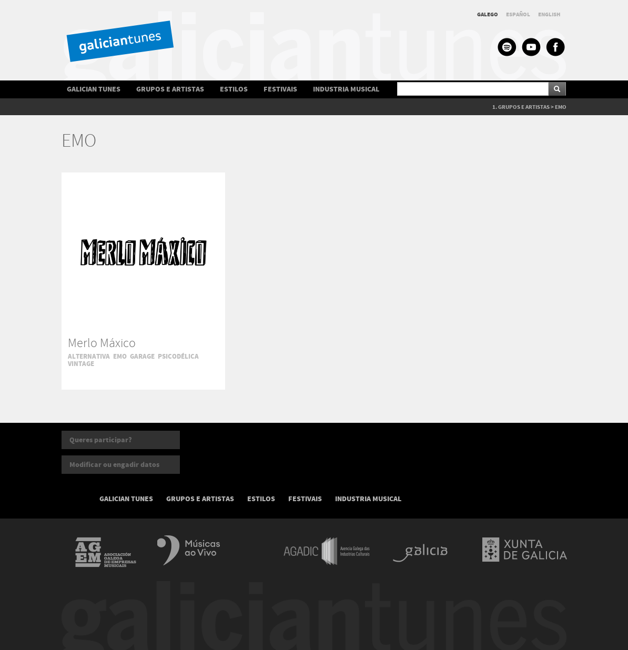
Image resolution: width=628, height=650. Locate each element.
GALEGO (487, 14)
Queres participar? (100, 440)
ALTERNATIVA (89, 356)
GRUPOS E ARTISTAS (170, 89)
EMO (560, 107)
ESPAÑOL (518, 14)
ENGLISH (549, 14)
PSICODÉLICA (178, 356)
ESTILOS (234, 89)
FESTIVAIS (280, 89)
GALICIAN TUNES (93, 89)
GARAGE (142, 356)
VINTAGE (81, 364)
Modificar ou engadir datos (114, 465)
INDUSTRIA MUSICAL (346, 89)
